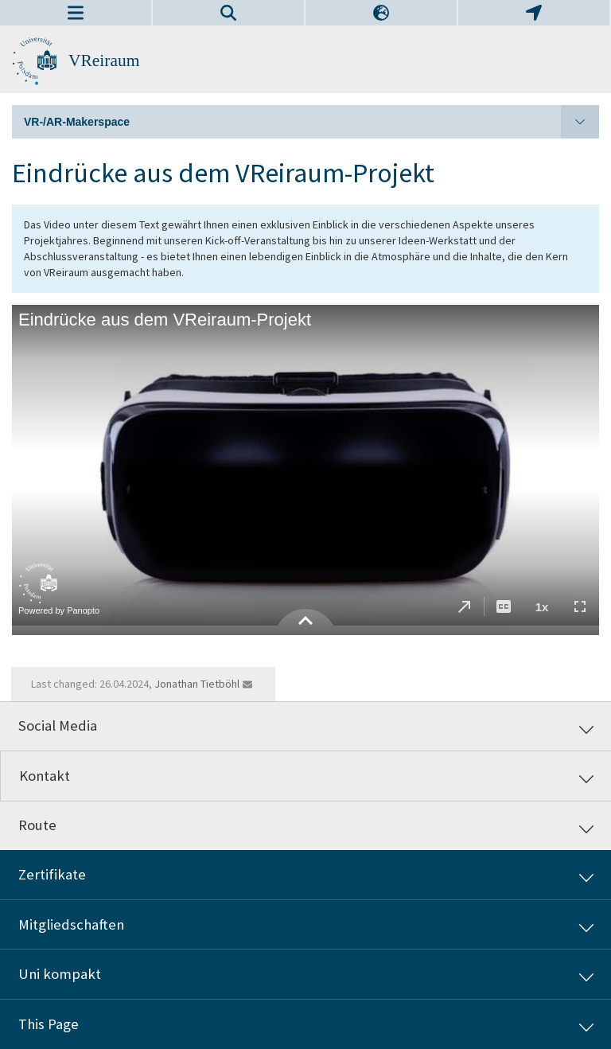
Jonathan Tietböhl (196, 684)
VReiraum (103, 60)
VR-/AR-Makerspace (311, 121)
